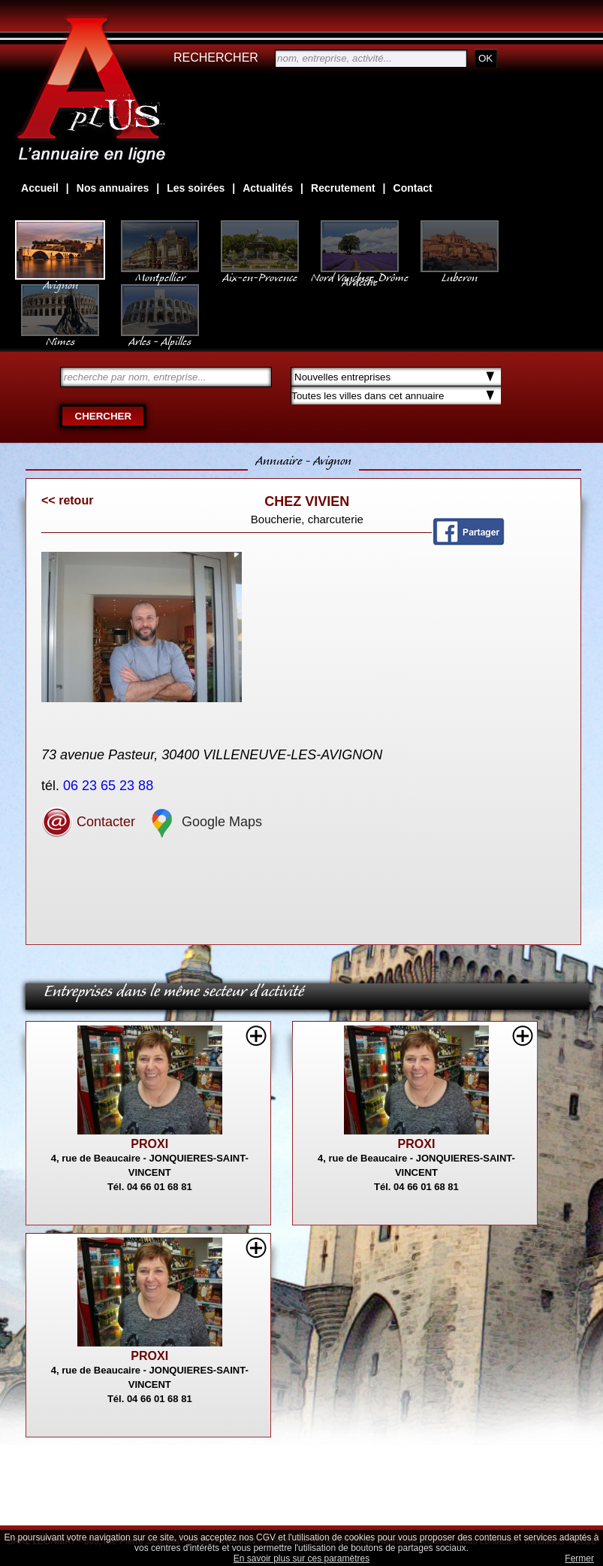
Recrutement (343, 188)
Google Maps (204, 821)
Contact (413, 188)
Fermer (579, 1558)
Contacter (88, 821)
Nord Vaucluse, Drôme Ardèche (360, 272)
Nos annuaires (113, 188)
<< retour (67, 500)
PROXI (149, 1143)
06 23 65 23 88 (110, 785)
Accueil (40, 188)
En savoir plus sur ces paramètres (301, 1558)
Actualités (268, 188)
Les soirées (196, 188)
